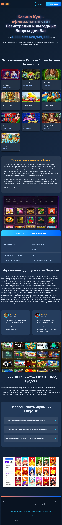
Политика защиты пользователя (41, 511)
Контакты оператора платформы (20, 515)
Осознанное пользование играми (41, 515)
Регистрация (53, 4)
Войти (40, 4)
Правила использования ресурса (20, 511)
